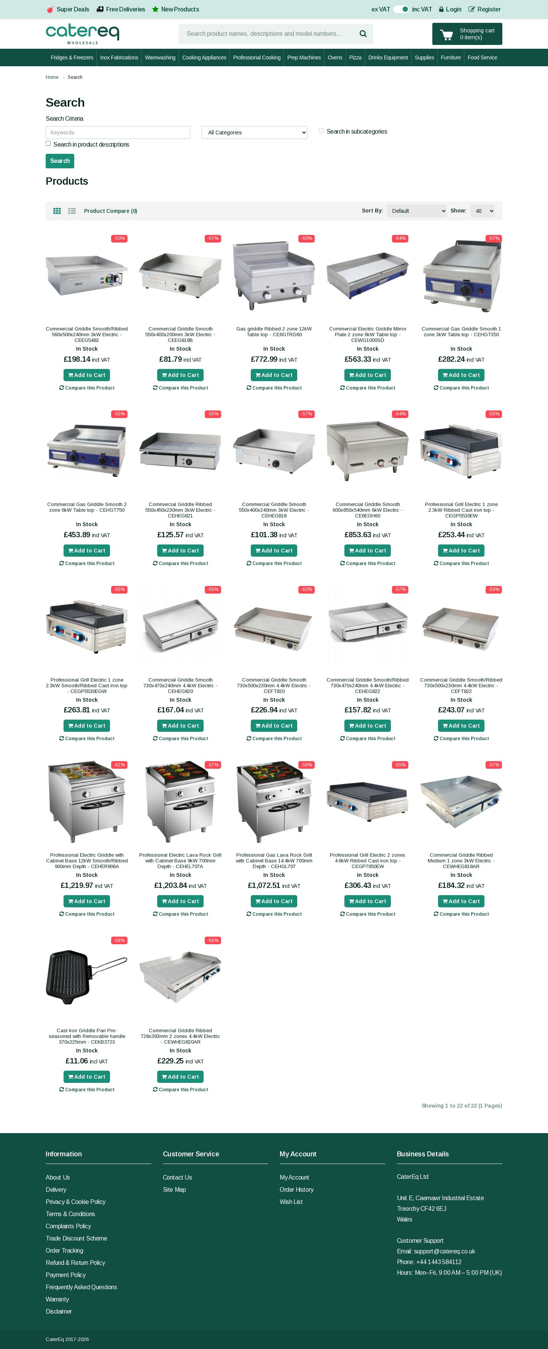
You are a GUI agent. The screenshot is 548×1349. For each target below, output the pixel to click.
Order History (297, 1189)
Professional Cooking (256, 57)
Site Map (174, 1189)
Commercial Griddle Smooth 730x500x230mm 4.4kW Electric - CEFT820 (274, 685)
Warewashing (160, 57)
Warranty (57, 1299)
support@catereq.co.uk (444, 1251)
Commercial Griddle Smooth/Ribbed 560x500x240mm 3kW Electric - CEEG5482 (87, 334)
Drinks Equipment (388, 57)
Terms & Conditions (70, 1214)
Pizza (355, 57)
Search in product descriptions (87, 144)
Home (52, 77)
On (397, 10)
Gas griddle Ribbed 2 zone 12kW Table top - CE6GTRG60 (274, 331)
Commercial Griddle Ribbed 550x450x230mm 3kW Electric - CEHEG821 (180, 510)
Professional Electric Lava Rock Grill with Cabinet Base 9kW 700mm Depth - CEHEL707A (180, 860)
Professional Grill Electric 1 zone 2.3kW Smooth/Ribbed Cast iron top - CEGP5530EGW (86, 685)
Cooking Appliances (204, 57)
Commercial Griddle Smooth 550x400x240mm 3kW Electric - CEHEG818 (274, 510)
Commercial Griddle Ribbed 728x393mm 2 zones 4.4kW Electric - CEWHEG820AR (180, 1036)
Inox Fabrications (119, 57)
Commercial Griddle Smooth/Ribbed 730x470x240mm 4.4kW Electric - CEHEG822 (368, 685)
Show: (459, 211)
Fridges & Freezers (72, 57)
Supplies (424, 57)
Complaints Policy (68, 1226)
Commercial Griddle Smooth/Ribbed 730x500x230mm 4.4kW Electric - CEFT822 (461, 685)
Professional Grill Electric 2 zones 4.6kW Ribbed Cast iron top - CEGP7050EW (367, 860)
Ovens (335, 57)
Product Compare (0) (110, 211)
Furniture (451, 57)
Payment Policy (65, 1275)
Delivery (56, 1189)
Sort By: (372, 211)
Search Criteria (64, 118)
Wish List (291, 1202)
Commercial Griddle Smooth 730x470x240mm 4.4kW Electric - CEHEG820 (180, 685)
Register (484, 9)
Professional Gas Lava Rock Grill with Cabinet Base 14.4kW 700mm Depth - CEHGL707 (274, 860)
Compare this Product (87, 388)
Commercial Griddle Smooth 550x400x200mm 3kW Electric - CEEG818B (180, 334)
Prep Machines (304, 57)
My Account (294, 1177)
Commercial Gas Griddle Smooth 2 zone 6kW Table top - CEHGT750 (87, 507)
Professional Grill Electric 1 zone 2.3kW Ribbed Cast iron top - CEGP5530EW (461, 510)
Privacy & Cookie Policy (75, 1202)
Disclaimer (59, 1311)
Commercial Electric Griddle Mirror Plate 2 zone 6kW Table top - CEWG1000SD (367, 334)
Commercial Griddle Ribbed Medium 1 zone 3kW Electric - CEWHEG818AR (461, 860)
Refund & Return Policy (75, 1263)
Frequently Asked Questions (81, 1287)
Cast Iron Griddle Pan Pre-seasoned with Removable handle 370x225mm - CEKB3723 (87, 1036)
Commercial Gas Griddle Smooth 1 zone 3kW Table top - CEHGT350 (461, 331)
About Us (58, 1177)
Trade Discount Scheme (76, 1238)
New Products (180, 9)
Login (450, 9)
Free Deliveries (125, 9)
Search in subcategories (353, 131)
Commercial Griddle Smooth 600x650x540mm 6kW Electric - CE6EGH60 (368, 510)
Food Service (482, 57)
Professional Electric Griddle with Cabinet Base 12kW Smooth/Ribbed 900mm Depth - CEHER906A (87, 860)
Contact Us (177, 1177)
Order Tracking (64, 1250)
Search (75, 77)
